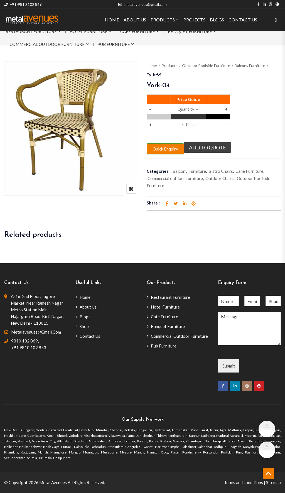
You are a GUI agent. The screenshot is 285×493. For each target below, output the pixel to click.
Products (169, 65)
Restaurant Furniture (31, 31)
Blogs (85, 316)
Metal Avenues (53, 482)
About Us (88, 306)
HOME (112, 19)
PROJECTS (194, 19)
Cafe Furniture (137, 31)
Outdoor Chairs (219, 178)
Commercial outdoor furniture (175, 178)
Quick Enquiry (165, 148)
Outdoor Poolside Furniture (206, 65)
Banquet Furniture (190, 31)
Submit (228, 365)
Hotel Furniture (88, 31)
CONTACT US (243, 19)
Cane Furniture (249, 171)
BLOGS (217, 19)
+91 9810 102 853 (28, 347)
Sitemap (273, 482)
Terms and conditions (243, 482)
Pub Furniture (113, 44)
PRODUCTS (163, 19)
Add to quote (207, 147)
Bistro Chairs (220, 171)
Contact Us (90, 336)
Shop (84, 326)
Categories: (158, 171)
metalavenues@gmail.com (142, 4)
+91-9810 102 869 (23, 4)
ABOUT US (135, 19)
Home (152, 65)
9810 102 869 (24, 340)
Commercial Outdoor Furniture (47, 44)
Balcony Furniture (250, 65)
